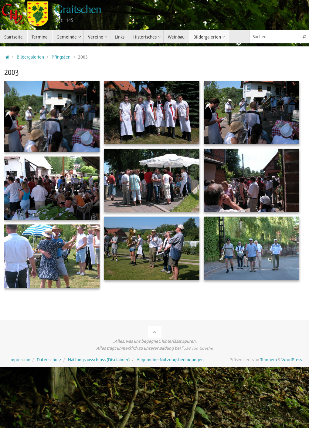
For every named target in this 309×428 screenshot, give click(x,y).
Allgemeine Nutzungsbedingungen (170, 359)
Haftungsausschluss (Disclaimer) (99, 359)
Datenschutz (49, 359)
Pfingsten (61, 57)
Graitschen (78, 9)
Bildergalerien (30, 57)
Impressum (19, 359)
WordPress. (292, 359)
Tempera (268, 359)
